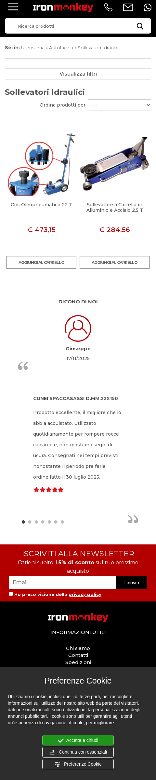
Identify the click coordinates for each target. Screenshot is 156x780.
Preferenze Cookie (78, 764)
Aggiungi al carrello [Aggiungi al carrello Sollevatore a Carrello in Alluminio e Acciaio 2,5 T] (114, 262)
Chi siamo (78, 648)
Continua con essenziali (78, 752)
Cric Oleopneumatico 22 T (41, 205)
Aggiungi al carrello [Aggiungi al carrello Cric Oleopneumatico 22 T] (41, 262)
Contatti (78, 655)
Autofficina (61, 48)
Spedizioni (78, 662)
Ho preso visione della (57, 594)
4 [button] (42, 521)
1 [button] (23, 521)
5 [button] (49, 521)
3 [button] (36, 521)
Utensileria (33, 48)
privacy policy (85, 594)
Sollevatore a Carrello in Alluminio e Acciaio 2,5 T (114, 207)
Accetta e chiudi (78, 741)
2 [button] (29, 521)
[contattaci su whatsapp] (147, 7)
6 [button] (55, 521)
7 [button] (62, 521)
